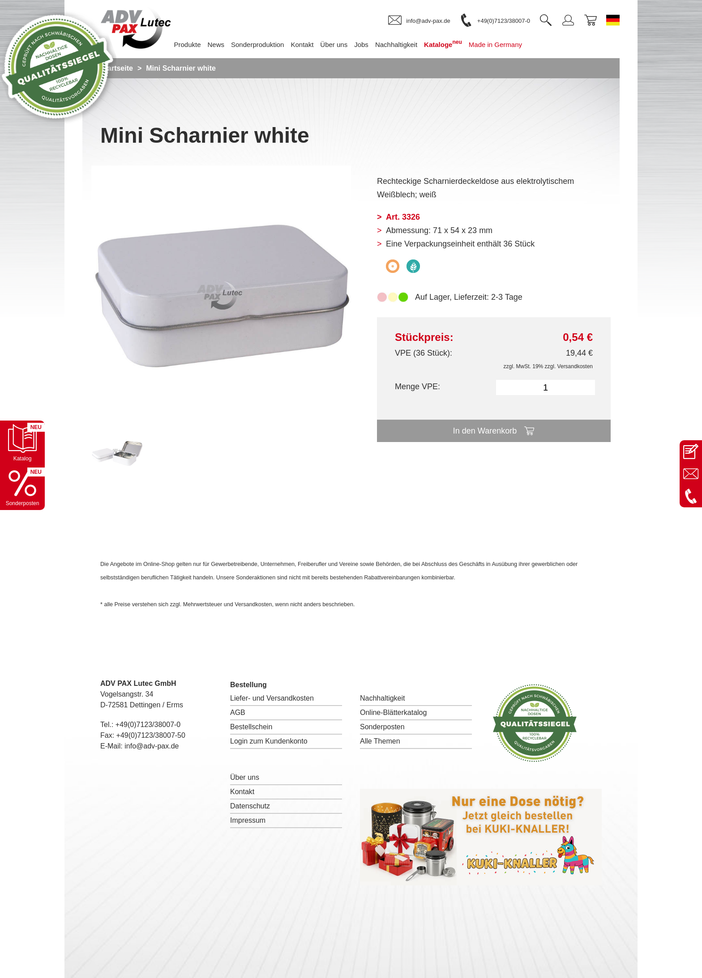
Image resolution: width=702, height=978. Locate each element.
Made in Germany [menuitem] (495, 44)
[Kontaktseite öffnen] (691, 451)
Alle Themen (380, 741)
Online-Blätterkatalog (393, 712)
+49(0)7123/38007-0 (148, 724)
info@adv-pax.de (151, 746)
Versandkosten (575, 366)
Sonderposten (382, 727)
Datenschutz (250, 806)
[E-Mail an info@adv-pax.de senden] (691, 474)
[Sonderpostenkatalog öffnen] (22, 487)
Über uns (244, 777)
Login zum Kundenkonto (269, 741)
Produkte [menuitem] (187, 44)
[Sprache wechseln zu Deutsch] (613, 20)
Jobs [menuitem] (361, 44)
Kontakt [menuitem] (302, 44)
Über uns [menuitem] (333, 44)
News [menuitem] (216, 44)
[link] (419, 20)
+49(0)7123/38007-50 (150, 735)
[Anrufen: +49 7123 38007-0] (691, 496)
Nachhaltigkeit (382, 698)
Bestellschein (251, 727)
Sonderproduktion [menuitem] (257, 44)
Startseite (116, 68)
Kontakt (242, 791)
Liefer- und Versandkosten (272, 698)
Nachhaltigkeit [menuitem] (396, 44)
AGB (237, 712)
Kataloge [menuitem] (443, 43)
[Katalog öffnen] (22, 443)
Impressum (247, 820)
